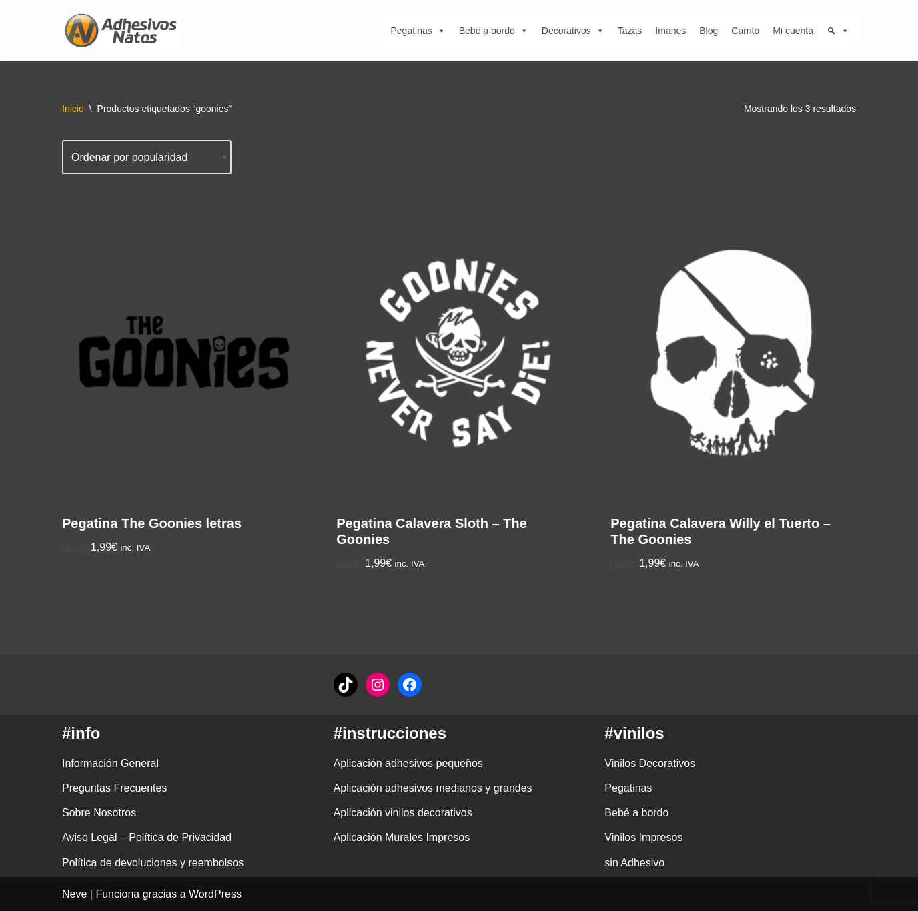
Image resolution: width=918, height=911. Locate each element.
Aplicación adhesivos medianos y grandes (433, 788)
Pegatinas (417, 30)
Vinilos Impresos (643, 837)
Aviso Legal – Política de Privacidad (147, 837)
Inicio (73, 108)
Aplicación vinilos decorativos (403, 812)
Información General (110, 763)
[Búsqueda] (838, 30)
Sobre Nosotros (99, 812)
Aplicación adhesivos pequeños (408, 763)
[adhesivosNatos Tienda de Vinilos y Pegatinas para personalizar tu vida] (124, 30)
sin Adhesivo (634, 862)
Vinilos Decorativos (649, 763)
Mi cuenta (793, 30)
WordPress (215, 894)
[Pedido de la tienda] (147, 157)
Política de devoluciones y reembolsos (153, 862)
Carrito (745, 30)
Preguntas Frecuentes (114, 788)
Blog (708, 30)
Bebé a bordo (493, 30)
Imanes (670, 30)
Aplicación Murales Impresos (402, 837)
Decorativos (573, 30)
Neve (74, 894)
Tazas (630, 30)
